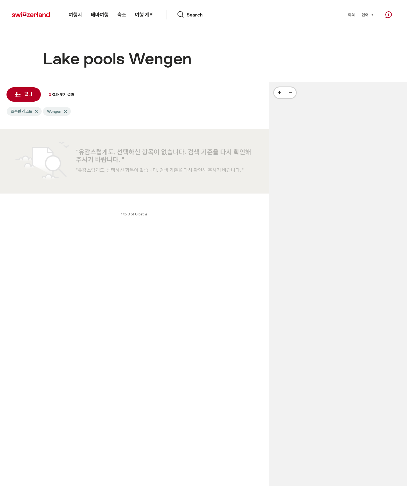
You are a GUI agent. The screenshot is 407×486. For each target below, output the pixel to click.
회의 (351, 15)
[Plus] (279, 92)
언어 (368, 14)
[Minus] (290, 92)
